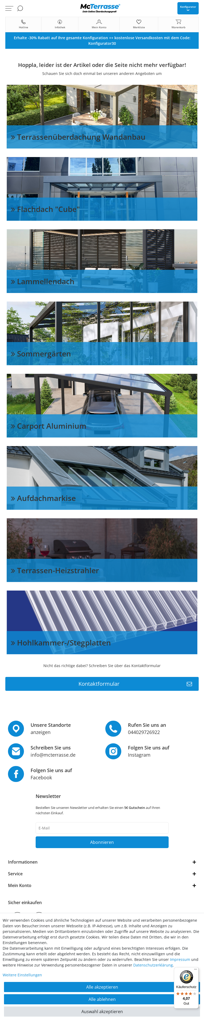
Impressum (180, 959)
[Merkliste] (138, 24)
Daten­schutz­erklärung (153, 965)
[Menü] (195, 970)
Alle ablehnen (102, 999)
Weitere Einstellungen (22, 974)
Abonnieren (102, 842)
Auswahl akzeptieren (102, 1011)
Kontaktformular (135, 684)
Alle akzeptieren (102, 987)
